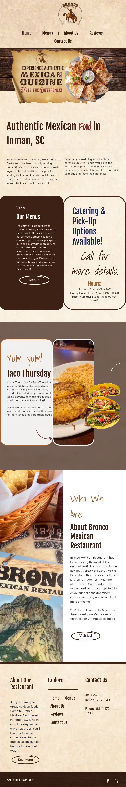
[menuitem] (27, 33)
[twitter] (116, 781)
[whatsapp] (120, 5)
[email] (114, 5)
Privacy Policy (27, 779)
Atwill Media (13, 779)
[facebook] (107, 781)
